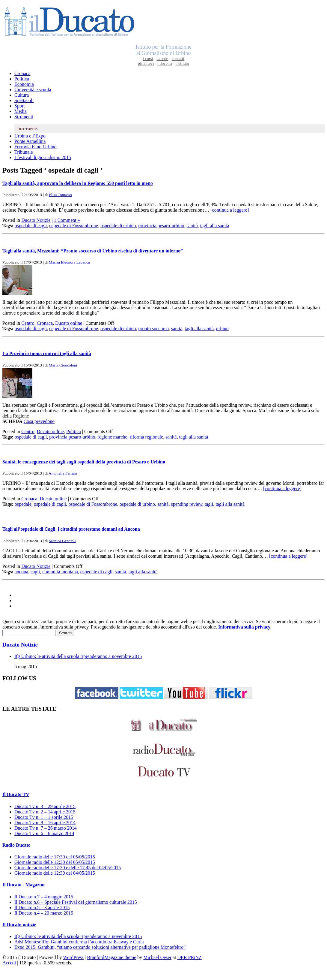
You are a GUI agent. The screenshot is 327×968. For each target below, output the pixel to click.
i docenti (164, 63)
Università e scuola (32, 89)
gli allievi (146, 63)
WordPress (73, 957)
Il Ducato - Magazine (24, 884)
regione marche (112, 436)
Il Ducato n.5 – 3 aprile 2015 (42, 907)
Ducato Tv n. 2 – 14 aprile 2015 (45, 811)
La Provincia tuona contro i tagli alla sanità (46, 353)
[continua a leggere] (229, 210)
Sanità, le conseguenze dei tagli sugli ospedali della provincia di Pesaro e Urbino (83, 461)
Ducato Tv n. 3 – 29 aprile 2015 (45, 806)
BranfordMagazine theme (111, 957)
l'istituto (182, 63)
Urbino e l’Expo (30, 135)
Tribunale (23, 152)
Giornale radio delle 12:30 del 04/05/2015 (54, 873)
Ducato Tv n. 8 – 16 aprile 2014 (45, 822)
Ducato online (68, 323)
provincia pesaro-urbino (161, 225)
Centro (27, 323)
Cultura (21, 95)
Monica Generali (62, 540)
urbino (222, 328)
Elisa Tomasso (60, 194)
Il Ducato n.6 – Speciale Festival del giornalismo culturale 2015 (75, 902)
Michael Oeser (157, 957)
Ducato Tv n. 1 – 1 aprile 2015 (43, 817)
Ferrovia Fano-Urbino (35, 146)
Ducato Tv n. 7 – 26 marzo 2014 (45, 828)
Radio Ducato (16, 845)
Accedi (9, 962)
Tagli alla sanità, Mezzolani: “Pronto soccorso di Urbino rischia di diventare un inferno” (92, 250)
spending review (186, 504)
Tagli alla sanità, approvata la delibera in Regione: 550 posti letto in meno (77, 183)
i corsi (148, 58)
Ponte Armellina (30, 141)
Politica (21, 78)
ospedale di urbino (118, 225)
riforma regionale (146, 436)
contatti (178, 58)
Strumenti (23, 116)
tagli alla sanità (214, 225)
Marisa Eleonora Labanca (69, 262)
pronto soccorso (153, 328)
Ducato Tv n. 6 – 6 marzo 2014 (44, 833)
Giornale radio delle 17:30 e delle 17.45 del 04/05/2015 (67, 867)
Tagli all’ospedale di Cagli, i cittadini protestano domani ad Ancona (71, 529)
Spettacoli (24, 100)
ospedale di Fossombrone (73, 225)
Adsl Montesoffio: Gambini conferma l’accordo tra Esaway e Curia (79, 941)
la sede (162, 58)
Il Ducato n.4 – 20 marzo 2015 (43, 912)
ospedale (23, 504)
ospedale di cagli (31, 225)
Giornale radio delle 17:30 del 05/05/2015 (54, 856)
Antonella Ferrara (63, 473)
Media (20, 111)
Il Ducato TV (15, 794)
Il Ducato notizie (19, 924)
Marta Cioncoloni (63, 365)
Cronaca (22, 73)
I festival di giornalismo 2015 (42, 157)
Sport (19, 105)
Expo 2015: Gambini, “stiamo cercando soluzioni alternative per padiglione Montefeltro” (100, 947)
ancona (21, 571)
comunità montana (60, 571)
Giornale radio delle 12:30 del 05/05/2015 (54, 862)
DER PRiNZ (189, 957)
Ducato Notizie (35, 220)
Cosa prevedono (39, 421)
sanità (192, 225)
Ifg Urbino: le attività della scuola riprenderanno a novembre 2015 (78, 656)
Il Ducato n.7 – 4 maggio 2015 (43, 896)
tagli (209, 504)
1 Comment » (67, 220)
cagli (35, 571)
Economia (24, 84)
